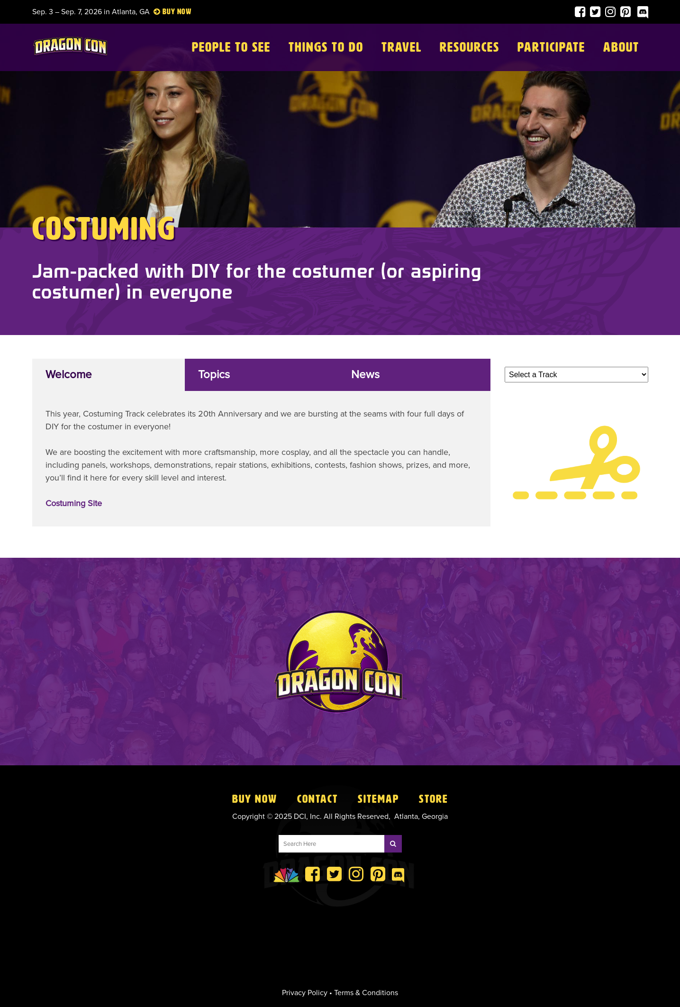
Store (433, 799)
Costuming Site (73, 503)
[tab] (108, 375)
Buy (169, 12)
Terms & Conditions (366, 993)
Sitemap (378, 799)
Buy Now (254, 799)
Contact (317, 799)
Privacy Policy (304, 993)
